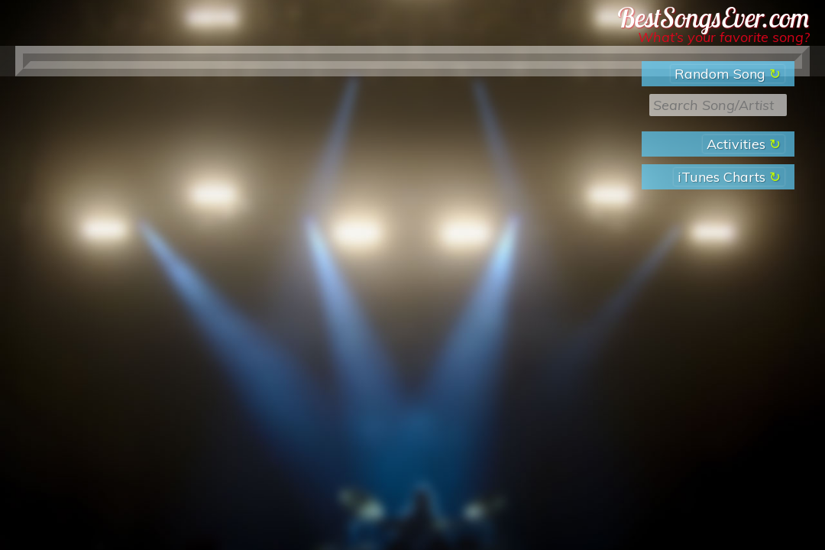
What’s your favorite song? (724, 37)
